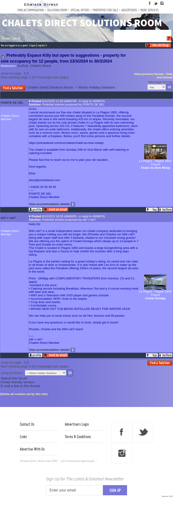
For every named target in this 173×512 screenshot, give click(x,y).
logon (33, 45)
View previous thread (148, 74)
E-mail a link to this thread (20, 386)
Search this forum (14, 378)
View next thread (164, 75)
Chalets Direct (40, 66)
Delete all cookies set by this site (24, 394)
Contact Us (27, 424)
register (41, 45)
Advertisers (129, 10)
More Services (149, 10)
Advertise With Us (32, 449)
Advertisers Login (77, 424)
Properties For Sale (105, 10)
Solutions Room (57, 10)
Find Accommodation (30, 10)
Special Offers (80, 10)
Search (16, 38)
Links (23, 436)
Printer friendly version (17, 382)
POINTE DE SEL (12, 102)
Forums (6, 38)
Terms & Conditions (78, 436)
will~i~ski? (8, 218)
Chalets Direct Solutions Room (50, 87)
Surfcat (22, 66)
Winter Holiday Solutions (96, 87)
